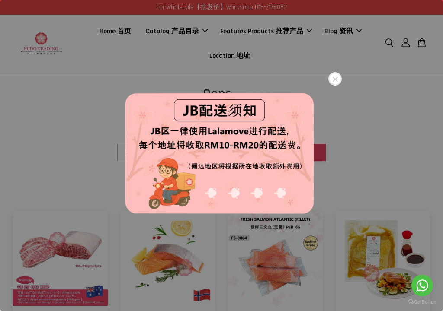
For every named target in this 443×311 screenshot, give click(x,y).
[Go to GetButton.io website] (422, 302)
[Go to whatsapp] (422, 285)
